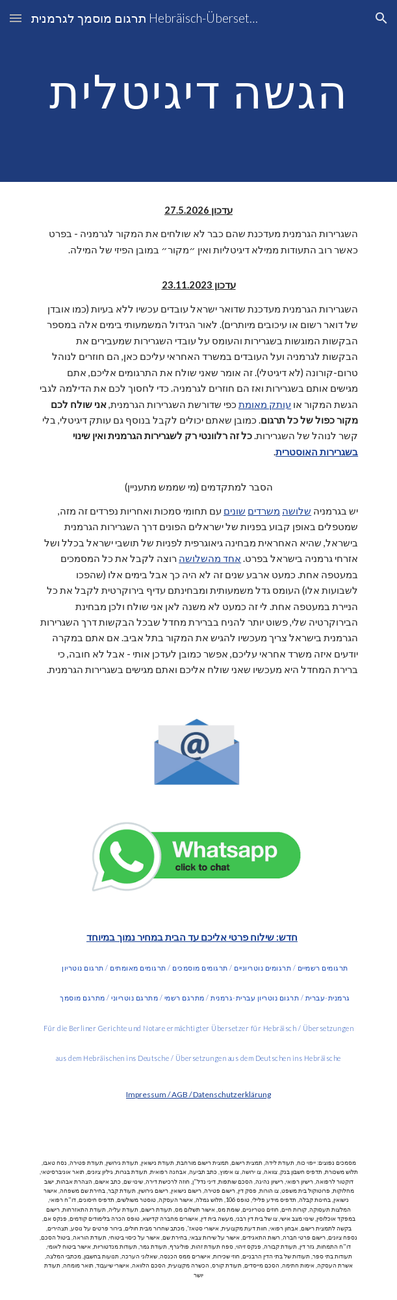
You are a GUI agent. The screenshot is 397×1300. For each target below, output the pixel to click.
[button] (15, 18)
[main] (198, 91)
